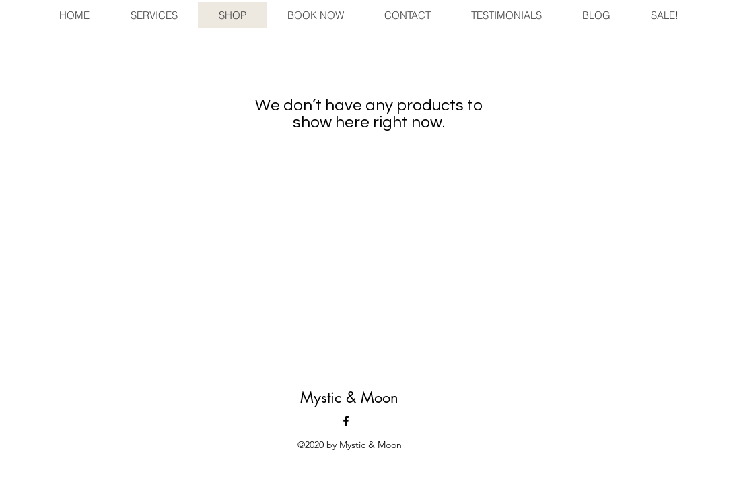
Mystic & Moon (349, 397)
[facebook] (346, 421)
